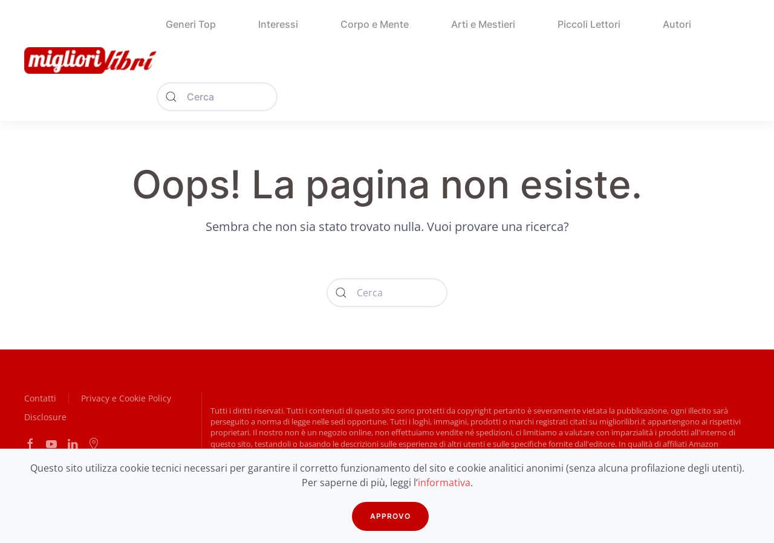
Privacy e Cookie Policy (126, 398)
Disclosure (45, 417)
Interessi (278, 24)
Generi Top (191, 24)
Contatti (40, 398)
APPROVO (390, 516)
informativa (444, 482)
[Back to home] (90, 60)
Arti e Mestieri (483, 24)
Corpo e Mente (374, 24)
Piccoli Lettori (589, 24)
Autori (677, 24)
